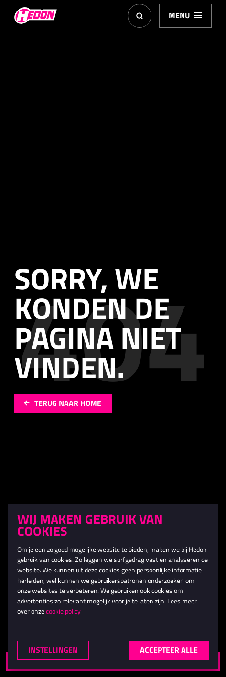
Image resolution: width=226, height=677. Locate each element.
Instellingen (53, 650)
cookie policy (63, 611)
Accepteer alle (169, 650)
